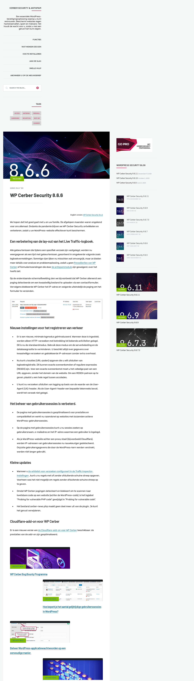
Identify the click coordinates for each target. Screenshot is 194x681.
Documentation (50, 666)
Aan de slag (36, 61)
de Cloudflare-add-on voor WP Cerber (102, 415)
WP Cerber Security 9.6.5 (172, 123)
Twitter (116, 534)
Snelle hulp (36, 68)
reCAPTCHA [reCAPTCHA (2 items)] (28, 118)
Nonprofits (171, 666)
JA (127, 673)
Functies (38, 39)
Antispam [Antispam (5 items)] (27, 113)
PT (124, 673)
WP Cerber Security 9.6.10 (162, 47)
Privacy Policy (144, 666)
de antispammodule (128, 142)
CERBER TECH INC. (17, 666)
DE (109, 673)
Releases (61, 52)
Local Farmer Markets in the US (60, 670)
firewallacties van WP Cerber (69, 142)
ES (111, 673)
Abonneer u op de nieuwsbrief (26, 75)
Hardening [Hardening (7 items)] (16, 118)
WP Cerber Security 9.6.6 (172, 112)
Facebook (78, 534)
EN (106, 673)
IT (122, 673)
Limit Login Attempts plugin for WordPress (55, 673)
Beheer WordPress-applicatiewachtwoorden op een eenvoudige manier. (72, 506)
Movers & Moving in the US (32, 670)
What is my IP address (125, 666)
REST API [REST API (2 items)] (38, 118)
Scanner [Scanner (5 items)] (38, 123)
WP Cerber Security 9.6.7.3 (173, 88)
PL (120, 673)
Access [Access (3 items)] (18, 113)
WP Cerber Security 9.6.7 (172, 100)
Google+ (97, 534)
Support (158, 666)
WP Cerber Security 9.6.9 (162, 51)
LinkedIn (136, 534)
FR (114, 673)
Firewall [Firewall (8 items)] (37, 113)
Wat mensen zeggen (32, 47)
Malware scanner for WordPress (75, 666)
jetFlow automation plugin (94, 673)
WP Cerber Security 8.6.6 (129, 87)
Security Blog (62, 452)
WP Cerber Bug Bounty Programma (73, 459)
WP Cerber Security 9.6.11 (162, 42)
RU (117, 673)
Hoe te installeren (33, 54)
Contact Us (34, 666)
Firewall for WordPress (102, 666)
